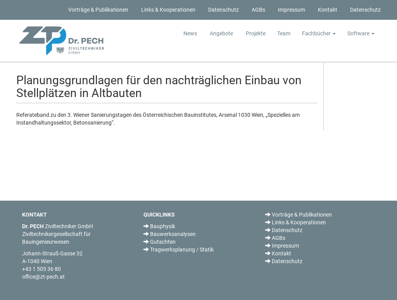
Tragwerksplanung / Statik (178, 249)
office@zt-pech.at (43, 277)
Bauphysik (159, 226)
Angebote (221, 33)
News (190, 33)
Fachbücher (319, 33)
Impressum (291, 10)
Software (361, 33)
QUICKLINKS (159, 215)
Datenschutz (223, 10)
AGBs (257, 10)
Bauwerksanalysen (169, 234)
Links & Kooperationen (167, 10)
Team (283, 33)
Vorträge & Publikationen (97, 10)
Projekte (255, 33)
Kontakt (327, 10)
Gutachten (159, 242)
